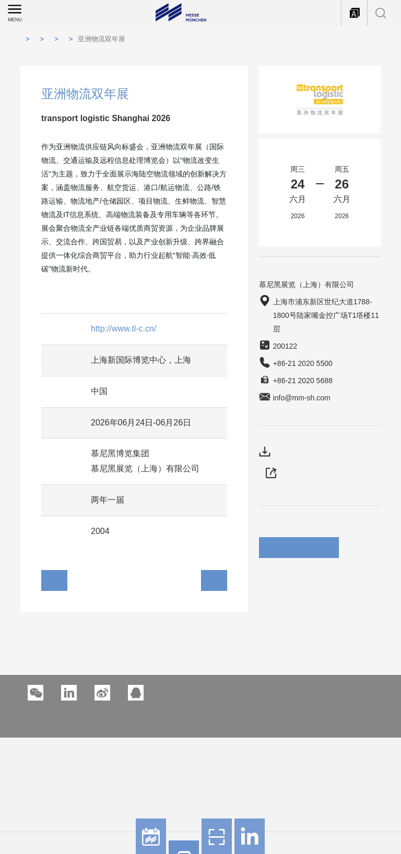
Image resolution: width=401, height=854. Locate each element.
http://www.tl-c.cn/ (123, 328)
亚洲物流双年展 (101, 39)
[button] (69, 693)
